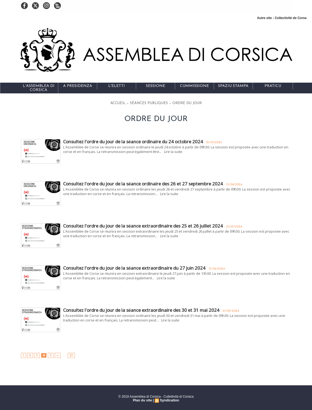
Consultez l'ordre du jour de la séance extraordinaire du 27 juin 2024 (132, 267)
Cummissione (194, 86)
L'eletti (116, 86)
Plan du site (143, 399)
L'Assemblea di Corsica (39, 88)
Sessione (155, 86)
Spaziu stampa (233, 86)
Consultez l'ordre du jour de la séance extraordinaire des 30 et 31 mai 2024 (139, 309)
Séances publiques (152, 102)
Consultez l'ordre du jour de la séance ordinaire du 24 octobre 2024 (131, 141)
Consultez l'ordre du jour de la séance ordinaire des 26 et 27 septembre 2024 (141, 183)
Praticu (272, 86)
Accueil (128, 102)
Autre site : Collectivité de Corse (282, 18)
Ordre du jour (179, 102)
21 (68, 354)
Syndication (169, 399)
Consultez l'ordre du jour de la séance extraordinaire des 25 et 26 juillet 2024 (141, 225)
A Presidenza (77, 86)
